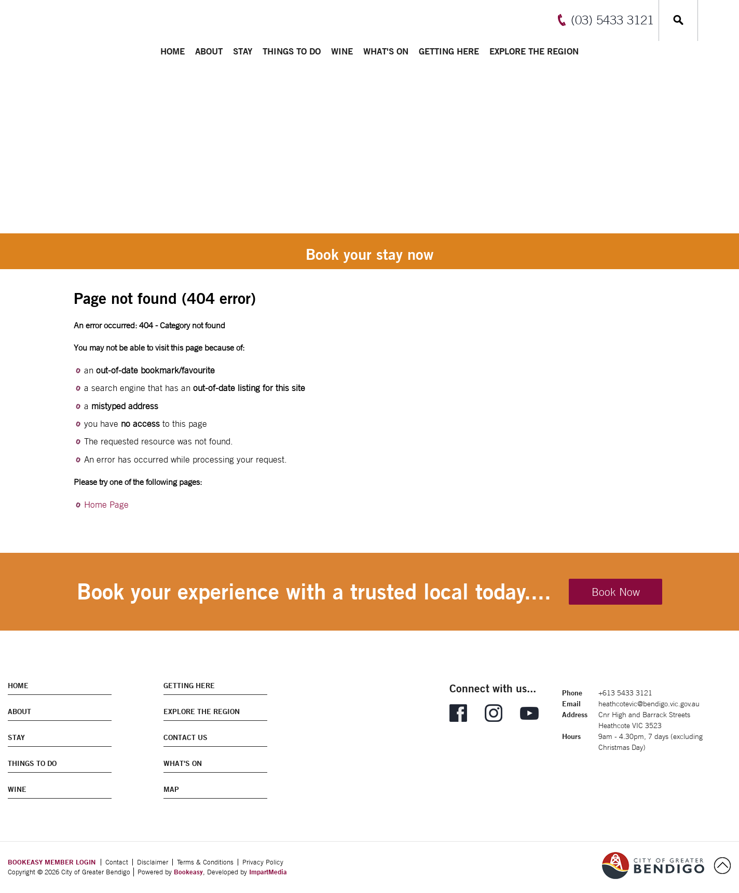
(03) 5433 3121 (612, 19)
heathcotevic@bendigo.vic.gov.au (649, 703)
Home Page (106, 504)
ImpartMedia (268, 872)
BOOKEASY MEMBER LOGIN (51, 862)
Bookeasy (188, 872)
